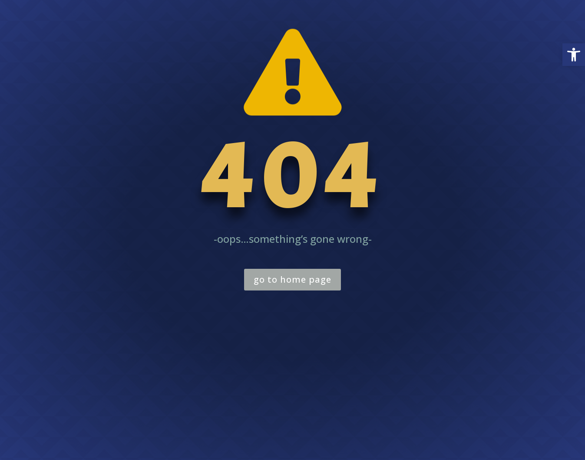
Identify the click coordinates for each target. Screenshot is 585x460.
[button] (573, 54)
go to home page (292, 279)
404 (292, 176)
